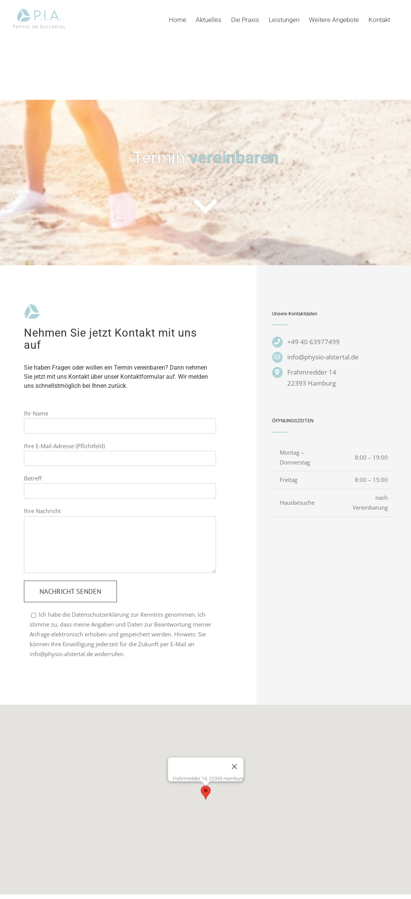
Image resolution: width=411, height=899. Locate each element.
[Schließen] (234, 766)
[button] (206, 793)
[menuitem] (182, 19)
